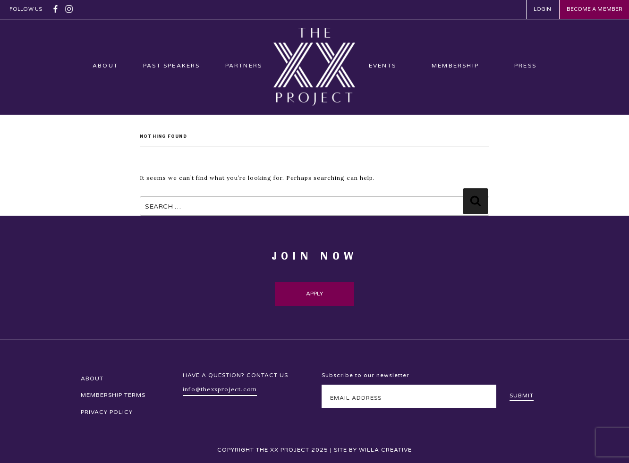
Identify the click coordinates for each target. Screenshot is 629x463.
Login (543, 9)
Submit (522, 395)
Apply (314, 293)
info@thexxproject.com (220, 389)
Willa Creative (385, 449)
